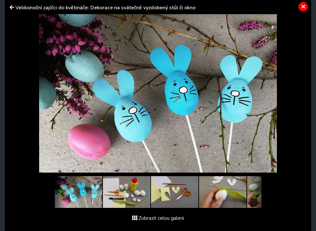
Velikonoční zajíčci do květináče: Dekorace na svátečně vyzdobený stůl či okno (105, 7)
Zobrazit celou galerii (158, 218)
